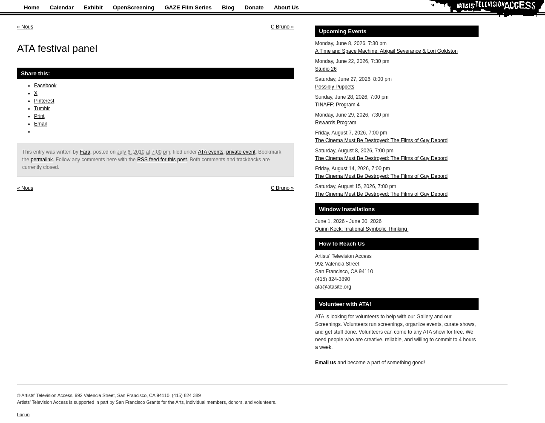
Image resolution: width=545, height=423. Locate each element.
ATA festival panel (57, 48)
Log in (23, 414)
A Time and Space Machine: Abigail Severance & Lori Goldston (386, 51)
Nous (25, 27)
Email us (325, 363)
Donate (254, 7)
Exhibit (93, 7)
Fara (85, 152)
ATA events (211, 152)
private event (240, 152)
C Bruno (282, 27)
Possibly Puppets (334, 87)
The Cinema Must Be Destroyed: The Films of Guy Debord (381, 140)
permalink (42, 160)
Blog (228, 7)
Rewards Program (335, 123)
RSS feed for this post (162, 160)
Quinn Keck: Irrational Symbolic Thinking (361, 229)
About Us (286, 7)
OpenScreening (133, 7)
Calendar (62, 7)
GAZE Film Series (188, 7)
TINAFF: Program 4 (337, 105)
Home (32, 7)
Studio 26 (326, 69)
